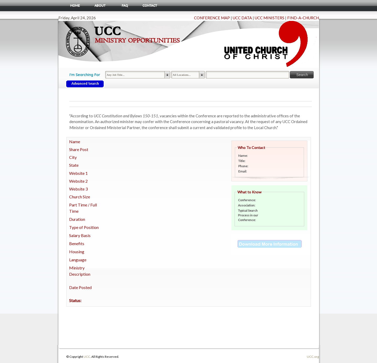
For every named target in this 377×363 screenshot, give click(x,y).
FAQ (125, 5)
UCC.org (313, 357)
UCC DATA (242, 17)
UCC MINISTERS (269, 17)
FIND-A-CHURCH (303, 17)
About (100, 5)
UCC (87, 357)
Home (75, 5)
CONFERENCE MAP (212, 17)
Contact (149, 5)
